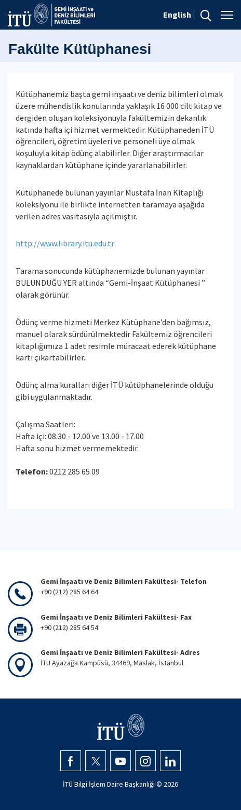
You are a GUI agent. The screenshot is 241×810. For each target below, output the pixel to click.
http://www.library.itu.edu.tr (65, 243)
